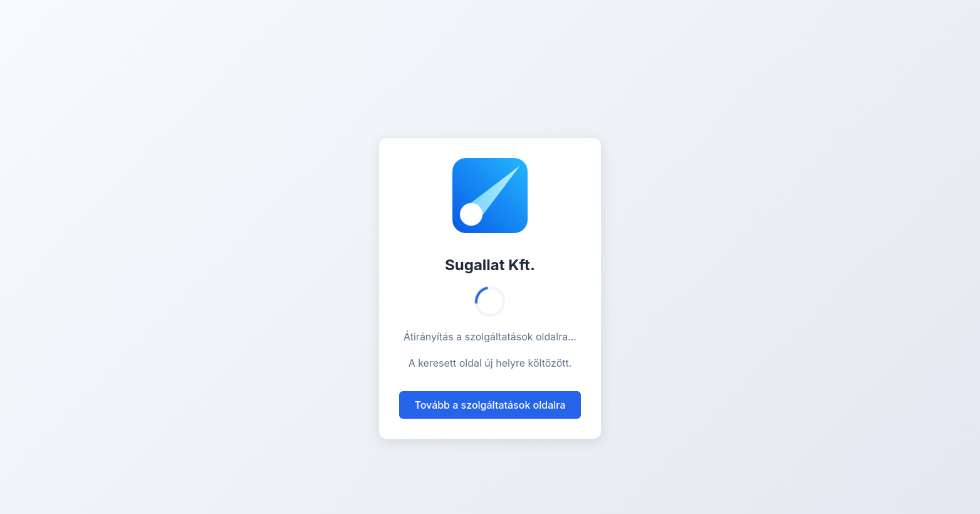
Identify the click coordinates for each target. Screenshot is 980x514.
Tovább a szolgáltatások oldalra (489, 405)
